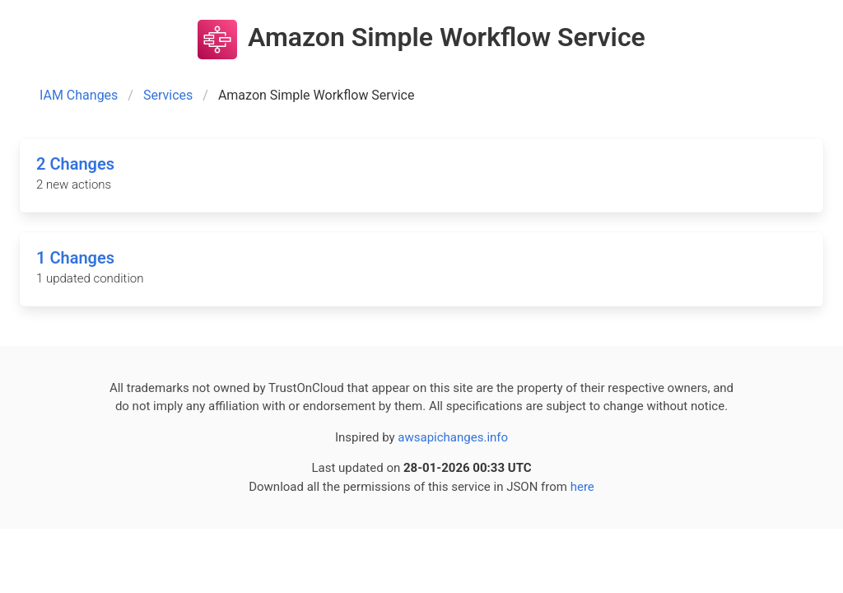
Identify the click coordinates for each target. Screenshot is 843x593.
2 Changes (75, 164)
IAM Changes (79, 95)
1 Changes (75, 258)
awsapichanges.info (453, 437)
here (582, 486)
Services (168, 95)
